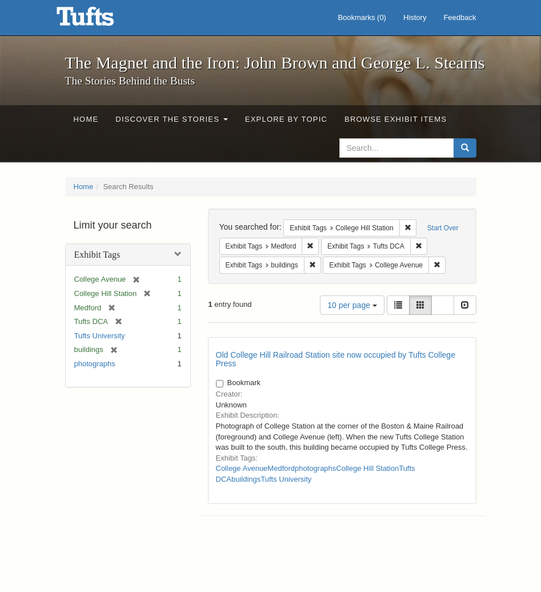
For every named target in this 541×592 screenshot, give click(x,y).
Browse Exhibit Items (395, 119)
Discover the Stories (171, 119)
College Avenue (242, 468)
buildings (246, 479)
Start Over (443, 228)
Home (86, 119)
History (414, 17)
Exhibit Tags (97, 254)
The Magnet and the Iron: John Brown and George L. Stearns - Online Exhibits (99, 20)
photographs (94, 363)
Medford (281, 468)
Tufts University (99, 335)
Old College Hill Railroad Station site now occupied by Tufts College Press (335, 359)
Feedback (459, 17)
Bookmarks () (362, 17)
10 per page (352, 305)
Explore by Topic (286, 119)
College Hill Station (367, 468)
